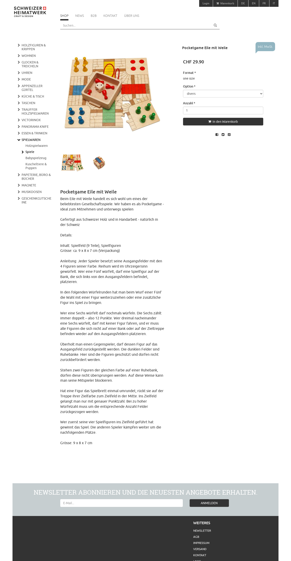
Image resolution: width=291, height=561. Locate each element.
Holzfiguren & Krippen (34, 47)
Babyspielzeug (35, 158)
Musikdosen (32, 192)
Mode (26, 79)
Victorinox (31, 120)
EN (254, 3)
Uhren (27, 73)
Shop (64, 16)
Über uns (131, 16)
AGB (196, 536)
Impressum (201, 543)
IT (274, 3)
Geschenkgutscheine (36, 200)
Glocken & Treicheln (30, 64)
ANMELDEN (209, 503)
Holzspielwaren (36, 146)
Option (189, 86)
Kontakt (110, 16)
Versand (199, 549)
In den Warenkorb (223, 121)
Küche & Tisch (33, 96)
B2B (94, 16)
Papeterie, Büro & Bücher (36, 176)
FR (264, 3)
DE (243, 3)
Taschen (28, 103)
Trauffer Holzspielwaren (35, 111)
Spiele (29, 152)
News (79, 16)
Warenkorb (225, 3)
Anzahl (189, 103)
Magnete (29, 185)
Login (206, 3)
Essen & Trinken (34, 133)
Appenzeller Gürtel (32, 88)
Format (189, 73)
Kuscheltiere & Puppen (36, 166)
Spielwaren (31, 140)
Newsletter (202, 530)
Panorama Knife (35, 126)
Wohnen (29, 56)
